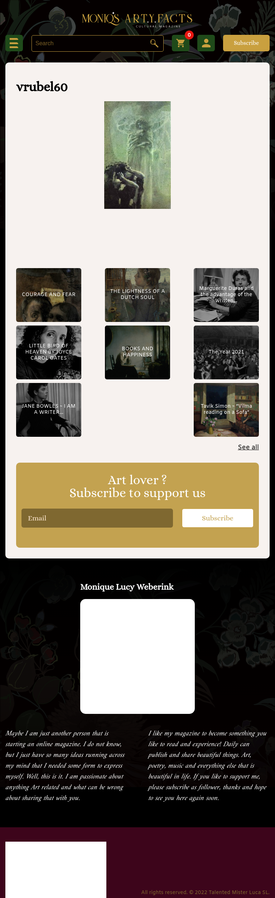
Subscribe (246, 42)
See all (248, 390)
